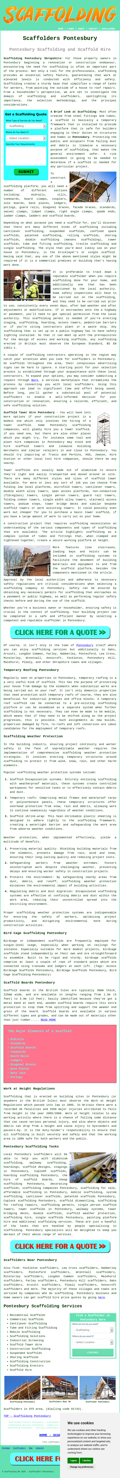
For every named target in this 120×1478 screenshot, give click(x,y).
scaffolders (13, 397)
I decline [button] (86, 1460)
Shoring (16, 1357)
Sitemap (6, 1448)
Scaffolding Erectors (27, 1365)
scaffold (62, 120)
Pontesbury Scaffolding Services (43, 1306)
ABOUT (81, 29)
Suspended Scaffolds (26, 1353)
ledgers (60, 203)
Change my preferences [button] (81, 1467)
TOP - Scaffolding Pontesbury (27, 1416)
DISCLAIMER (108, 29)
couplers (59, 198)
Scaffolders (19, 1448)
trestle (82, 243)
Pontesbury (80, 137)
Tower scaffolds (17, 470)
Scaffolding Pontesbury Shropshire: (33, 58)
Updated (40, 1448)
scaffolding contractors (45, 354)
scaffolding (59, 66)
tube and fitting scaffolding (47, 243)
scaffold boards (62, 215)
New (30, 1448)
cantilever (12, 231)
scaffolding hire (17, 1217)
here (101, 1297)
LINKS (70, 29)
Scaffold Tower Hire (26, 1344)
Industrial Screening (27, 1340)
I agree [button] (73, 1460)
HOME (60, 29)
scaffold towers (29, 446)
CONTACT (93, 29)
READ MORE (48, 1019)
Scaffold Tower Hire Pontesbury (29, 412)
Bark (34, 380)
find (15, 1268)
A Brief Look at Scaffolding (73, 111)
